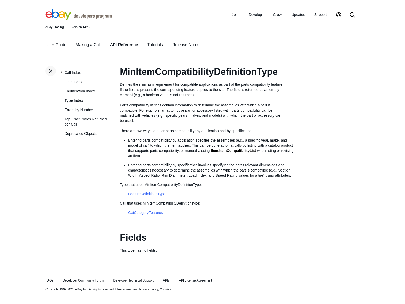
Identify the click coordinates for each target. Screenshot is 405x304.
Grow (277, 15)
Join (235, 15)
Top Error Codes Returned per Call (86, 121)
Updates (298, 15)
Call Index (73, 73)
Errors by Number (79, 110)
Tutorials (155, 45)
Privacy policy (148, 289)
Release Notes (185, 45)
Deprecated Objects (81, 133)
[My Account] (339, 15)
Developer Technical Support (133, 280)
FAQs (49, 280)
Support (320, 15)
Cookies (165, 289)
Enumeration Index (80, 91)
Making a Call (88, 45)
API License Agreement (195, 280)
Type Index (74, 100)
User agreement (126, 289)
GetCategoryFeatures (145, 213)
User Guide (55, 45)
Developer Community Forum (83, 280)
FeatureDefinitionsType (146, 194)
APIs (166, 280)
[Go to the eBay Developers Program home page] (78, 18)
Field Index (73, 82)
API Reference (124, 45)
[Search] (352, 15)
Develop (255, 15)
